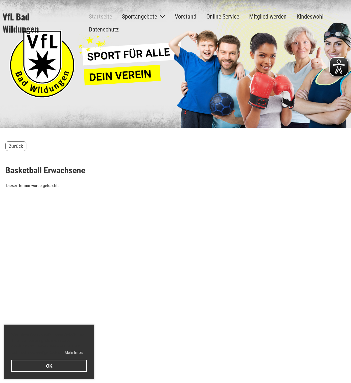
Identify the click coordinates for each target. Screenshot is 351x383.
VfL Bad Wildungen (21, 23)
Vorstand (185, 16)
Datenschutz (104, 29)
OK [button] (49, 366)
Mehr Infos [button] (74, 352)
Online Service (222, 16)
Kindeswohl (310, 16)
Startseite (100, 16)
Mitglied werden (268, 16)
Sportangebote (143, 16)
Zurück (16, 146)
